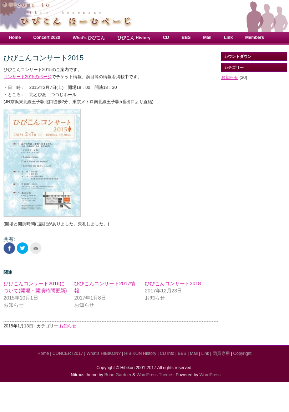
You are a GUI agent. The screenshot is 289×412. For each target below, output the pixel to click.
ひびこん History (134, 37)
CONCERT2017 (67, 353)
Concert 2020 (46, 37)
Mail (207, 37)
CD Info (167, 353)
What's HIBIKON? (104, 353)
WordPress (209, 374)
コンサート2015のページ (28, 76)
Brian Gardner (118, 374)
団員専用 (221, 353)
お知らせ (67, 325)
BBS (186, 37)
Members (254, 37)
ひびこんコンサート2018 (173, 283)
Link (228, 37)
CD (166, 37)
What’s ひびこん (89, 37)
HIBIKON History (140, 353)
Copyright (242, 353)
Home (15, 37)
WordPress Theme (154, 374)
